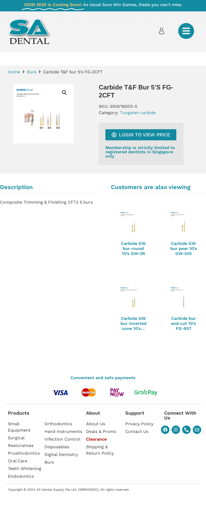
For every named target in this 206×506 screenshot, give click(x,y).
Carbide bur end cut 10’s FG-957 (183, 323)
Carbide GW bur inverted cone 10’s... (133, 323)
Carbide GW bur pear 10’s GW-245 (183, 248)
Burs (31, 71)
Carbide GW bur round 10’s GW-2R (133, 248)
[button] (64, 92)
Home (14, 71)
